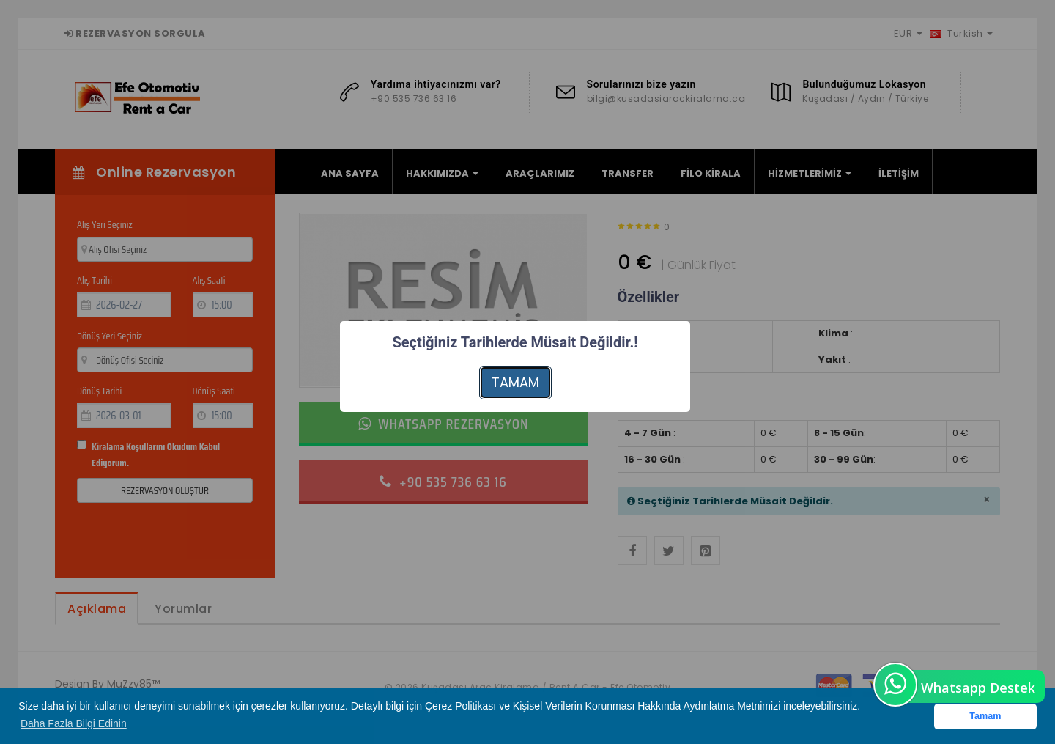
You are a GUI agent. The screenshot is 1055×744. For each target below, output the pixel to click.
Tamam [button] (985, 716)
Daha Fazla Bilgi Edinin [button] (74, 723)
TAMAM (515, 382)
